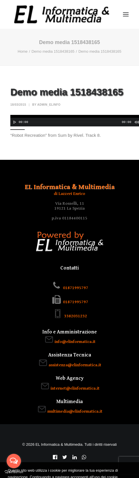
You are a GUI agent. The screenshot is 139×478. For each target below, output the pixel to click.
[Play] (14, 122)
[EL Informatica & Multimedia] (61, 14)
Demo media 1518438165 (53, 51)
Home (23, 51)
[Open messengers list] (14, 461)
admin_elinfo (49, 104)
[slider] (19, 129)
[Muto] (136, 122)
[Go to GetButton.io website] (14, 472)
